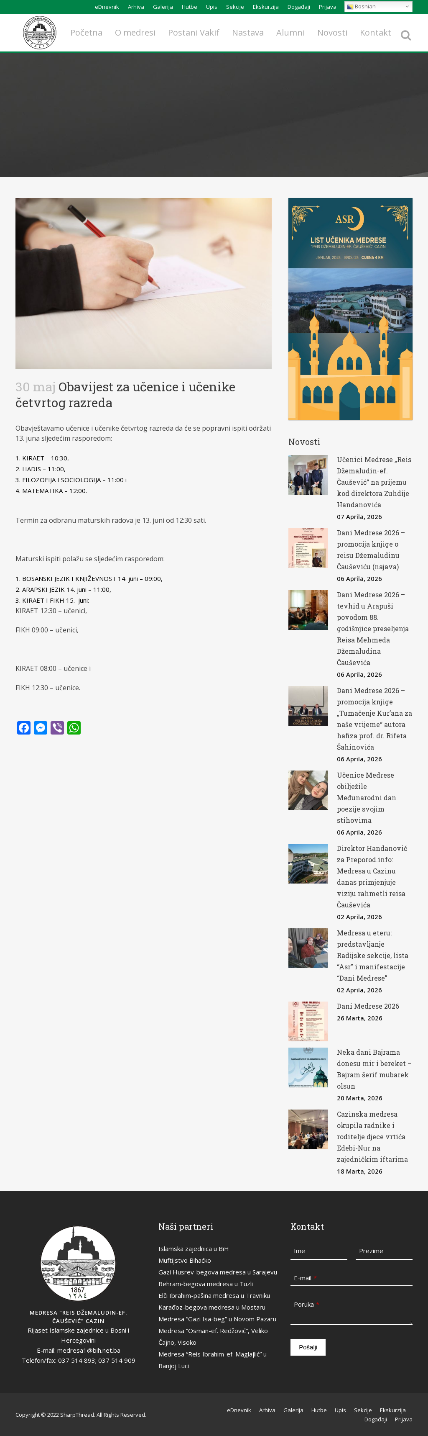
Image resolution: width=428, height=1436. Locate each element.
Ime (299, 1250)
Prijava (327, 6)
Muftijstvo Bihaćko (184, 1260)
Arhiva (136, 6)
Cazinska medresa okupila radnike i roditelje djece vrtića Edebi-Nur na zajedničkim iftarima (372, 1137)
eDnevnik (107, 6)
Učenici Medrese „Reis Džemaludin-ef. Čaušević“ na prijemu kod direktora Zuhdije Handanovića (374, 482)
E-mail (305, 1278)
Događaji (299, 6)
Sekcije (235, 6)
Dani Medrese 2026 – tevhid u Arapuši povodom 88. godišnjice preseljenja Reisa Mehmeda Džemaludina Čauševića (373, 628)
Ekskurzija (266, 6)
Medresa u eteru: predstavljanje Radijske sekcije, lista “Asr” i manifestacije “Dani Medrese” (372, 955)
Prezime (371, 1250)
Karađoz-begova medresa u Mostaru (211, 1307)
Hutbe (189, 6)
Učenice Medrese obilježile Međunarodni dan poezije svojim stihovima (366, 798)
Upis (211, 6)
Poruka (306, 1304)
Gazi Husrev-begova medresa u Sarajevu (217, 1272)
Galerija (163, 6)
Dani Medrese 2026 (368, 1006)
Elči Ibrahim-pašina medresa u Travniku (214, 1295)
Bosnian (361, 6)
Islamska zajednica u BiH (193, 1248)
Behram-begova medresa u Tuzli (205, 1283)
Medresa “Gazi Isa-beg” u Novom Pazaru (217, 1319)
